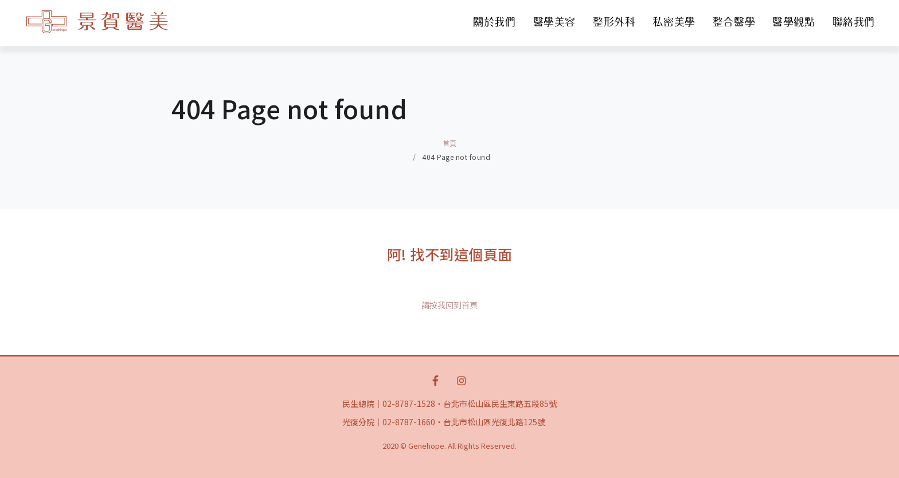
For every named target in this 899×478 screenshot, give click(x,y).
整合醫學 (734, 22)
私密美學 (673, 22)
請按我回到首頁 (449, 305)
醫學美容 (554, 22)
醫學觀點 (793, 22)
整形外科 (614, 22)
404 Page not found (456, 157)
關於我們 (494, 22)
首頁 (450, 143)
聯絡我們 (853, 22)
